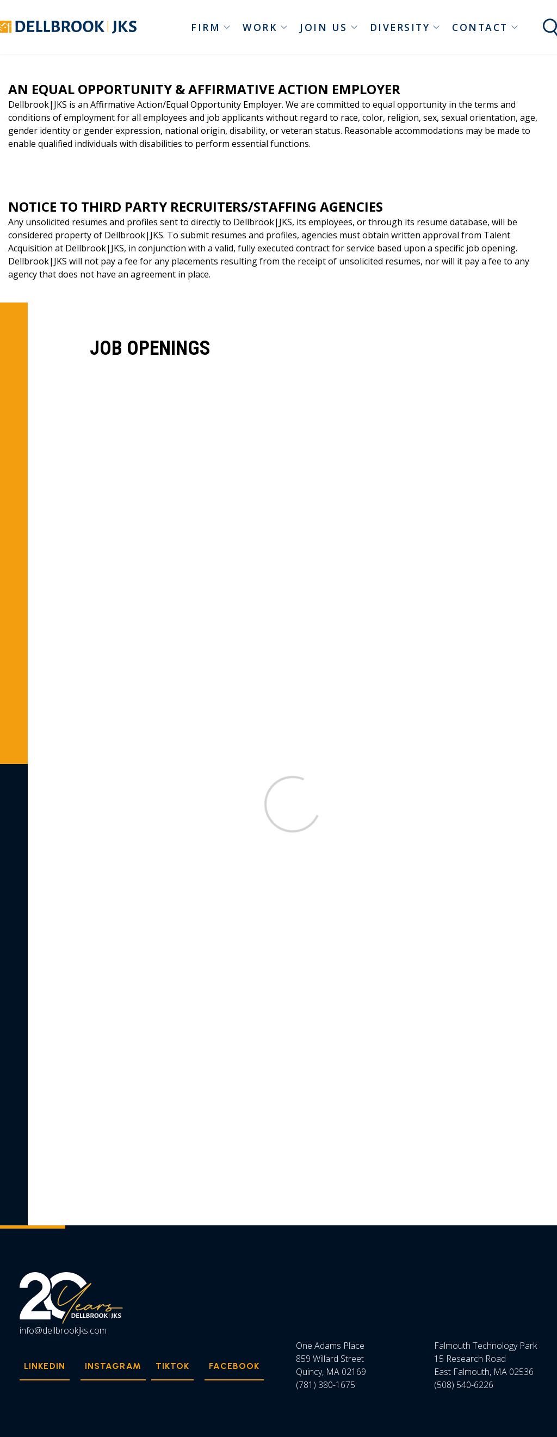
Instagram (113, 1366)
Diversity (405, 27)
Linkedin (44, 1366)
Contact (485, 27)
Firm (211, 27)
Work (265, 27)
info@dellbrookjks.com (63, 1330)
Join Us (329, 27)
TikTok (173, 1366)
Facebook (234, 1366)
